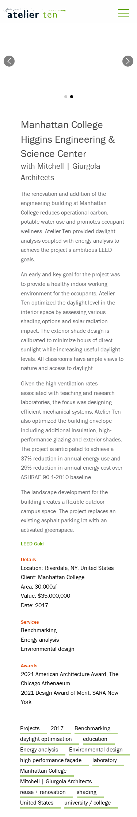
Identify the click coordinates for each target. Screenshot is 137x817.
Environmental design (96, 749)
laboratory (104, 760)
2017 (57, 728)
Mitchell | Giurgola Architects (56, 781)
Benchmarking (92, 728)
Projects (29, 728)
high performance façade (50, 760)
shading (86, 791)
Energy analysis (39, 749)
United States (36, 802)
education (95, 738)
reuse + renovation (43, 791)
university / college (87, 802)
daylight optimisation (46, 738)
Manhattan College (43, 770)
